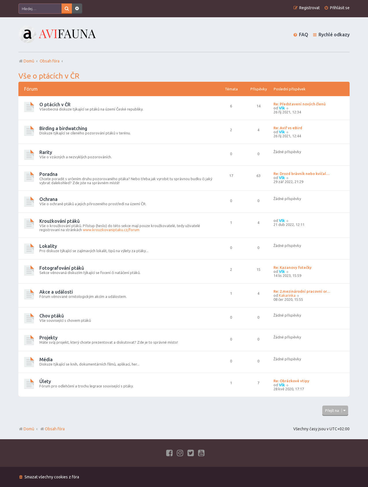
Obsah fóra (52, 429)
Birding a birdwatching (63, 128)
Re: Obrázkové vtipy (291, 381)
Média (46, 359)
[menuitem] (337, 7)
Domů (29, 429)
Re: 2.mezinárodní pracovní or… (301, 291)
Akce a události (56, 291)
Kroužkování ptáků (59, 221)
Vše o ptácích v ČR (48, 76)
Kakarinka (287, 295)
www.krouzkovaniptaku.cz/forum (111, 230)
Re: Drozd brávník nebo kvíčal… (301, 174)
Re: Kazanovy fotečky (292, 267)
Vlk (282, 108)
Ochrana (48, 199)
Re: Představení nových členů (299, 104)
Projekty (48, 337)
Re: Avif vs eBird (287, 128)
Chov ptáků (51, 315)
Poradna (48, 174)
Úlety (45, 381)
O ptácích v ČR (54, 104)
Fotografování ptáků (61, 268)
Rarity (45, 152)
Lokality (48, 246)
